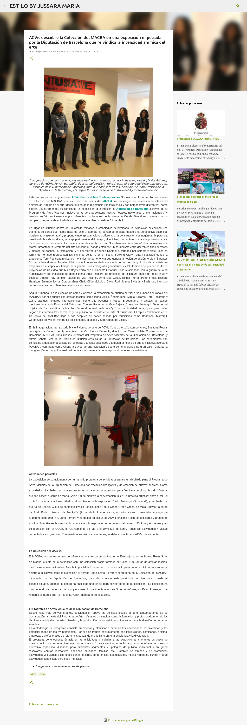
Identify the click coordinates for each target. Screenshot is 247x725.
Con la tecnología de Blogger (123, 720)
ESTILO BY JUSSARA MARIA (45, 6)
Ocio (42, 674)
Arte (33, 674)
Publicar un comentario (43, 704)
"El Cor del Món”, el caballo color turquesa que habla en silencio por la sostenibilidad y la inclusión (201, 264)
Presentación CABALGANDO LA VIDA (198, 138)
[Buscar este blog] (226, 6)
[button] (31, 58)
